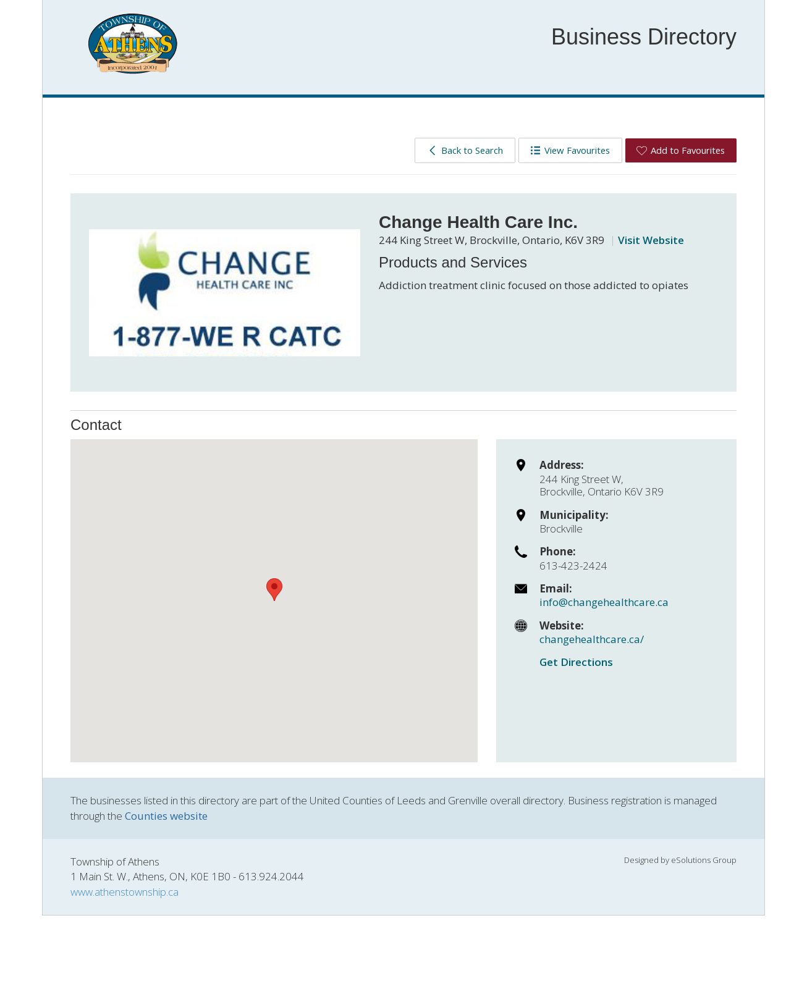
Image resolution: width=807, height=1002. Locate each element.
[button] (274, 589)
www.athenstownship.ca (124, 892)
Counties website (166, 816)
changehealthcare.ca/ (591, 639)
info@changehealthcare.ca (604, 602)
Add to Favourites (680, 150)
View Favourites (570, 150)
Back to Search (465, 150)
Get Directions (576, 662)
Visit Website (651, 240)
